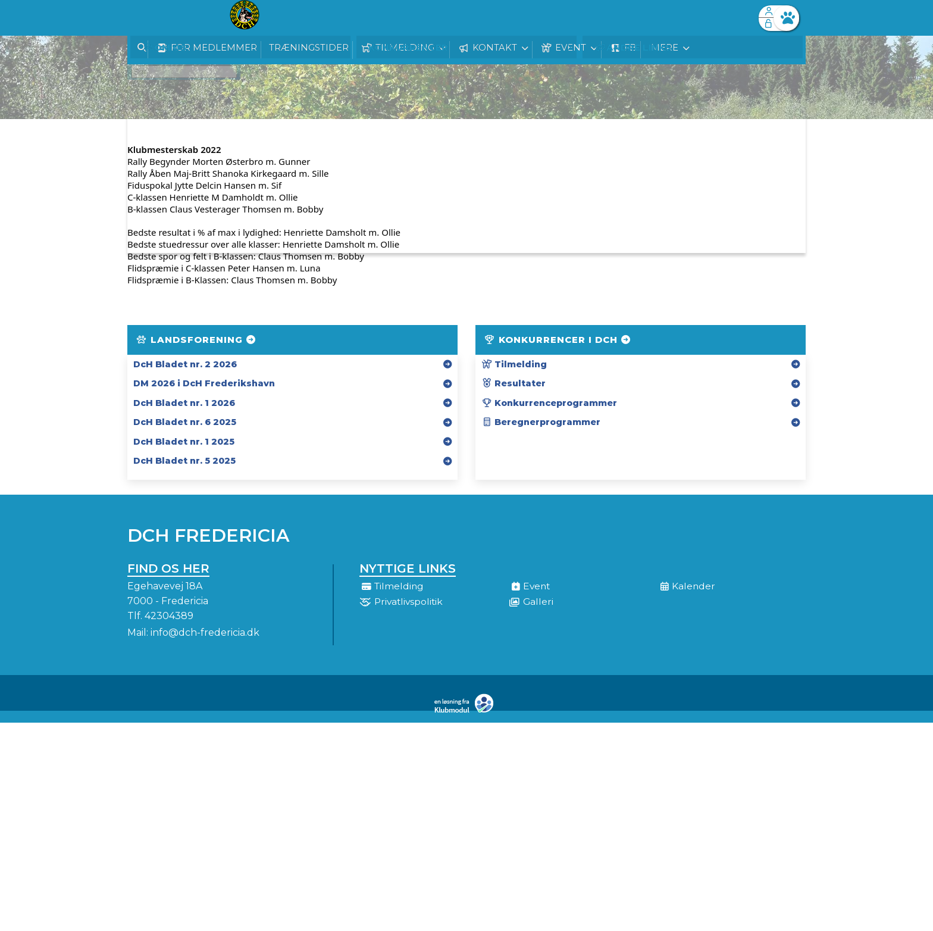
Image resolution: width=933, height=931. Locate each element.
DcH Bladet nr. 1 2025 (183, 441)
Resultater (513, 383)
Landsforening (196, 339)
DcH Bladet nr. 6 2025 (184, 422)
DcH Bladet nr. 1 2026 (184, 403)
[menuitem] (145, 18)
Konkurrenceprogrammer (549, 403)
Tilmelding (514, 364)
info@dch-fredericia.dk (205, 632)
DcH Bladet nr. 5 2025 (184, 460)
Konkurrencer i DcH (558, 339)
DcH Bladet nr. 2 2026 (185, 364)
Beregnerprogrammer (540, 422)
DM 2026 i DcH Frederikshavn (204, 383)
